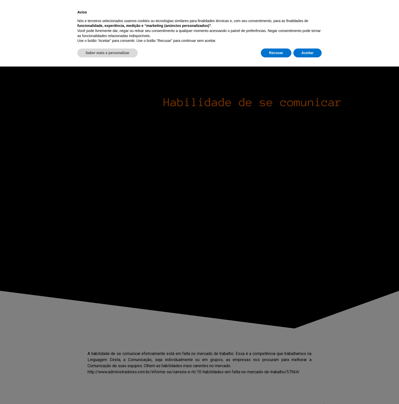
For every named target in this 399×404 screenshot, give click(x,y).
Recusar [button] (276, 390)
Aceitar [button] (308, 390)
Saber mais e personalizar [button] (108, 390)
